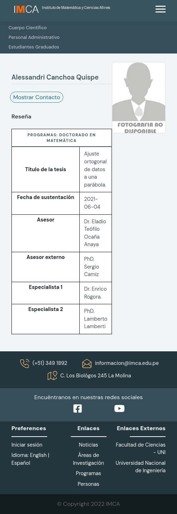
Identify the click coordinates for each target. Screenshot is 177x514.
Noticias (88, 445)
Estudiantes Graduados (34, 47)
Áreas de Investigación (88, 459)
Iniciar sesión (27, 445)
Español (20, 463)
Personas (88, 484)
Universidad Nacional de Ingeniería (140, 467)
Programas (88, 473)
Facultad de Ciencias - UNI (141, 449)
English (38, 455)
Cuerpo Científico (28, 28)
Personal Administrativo (34, 37)
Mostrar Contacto (36, 97)
